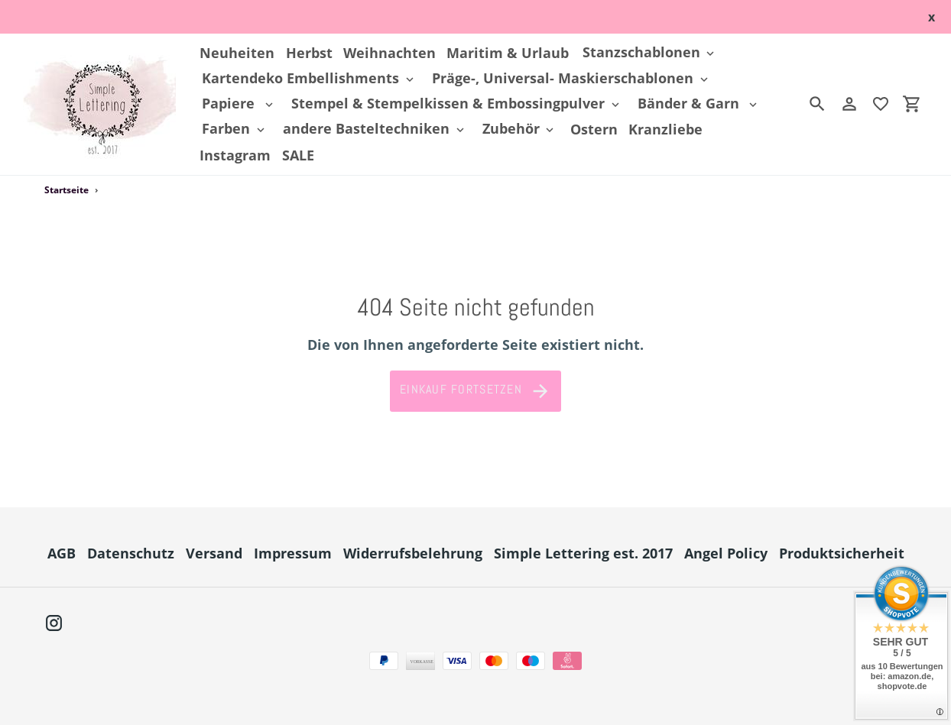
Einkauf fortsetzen (475, 391)
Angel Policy (726, 553)
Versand (214, 553)
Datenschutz (130, 553)
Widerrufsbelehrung (412, 553)
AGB (61, 553)
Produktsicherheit (841, 553)
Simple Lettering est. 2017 (583, 553)
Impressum (293, 553)
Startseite (66, 189)
